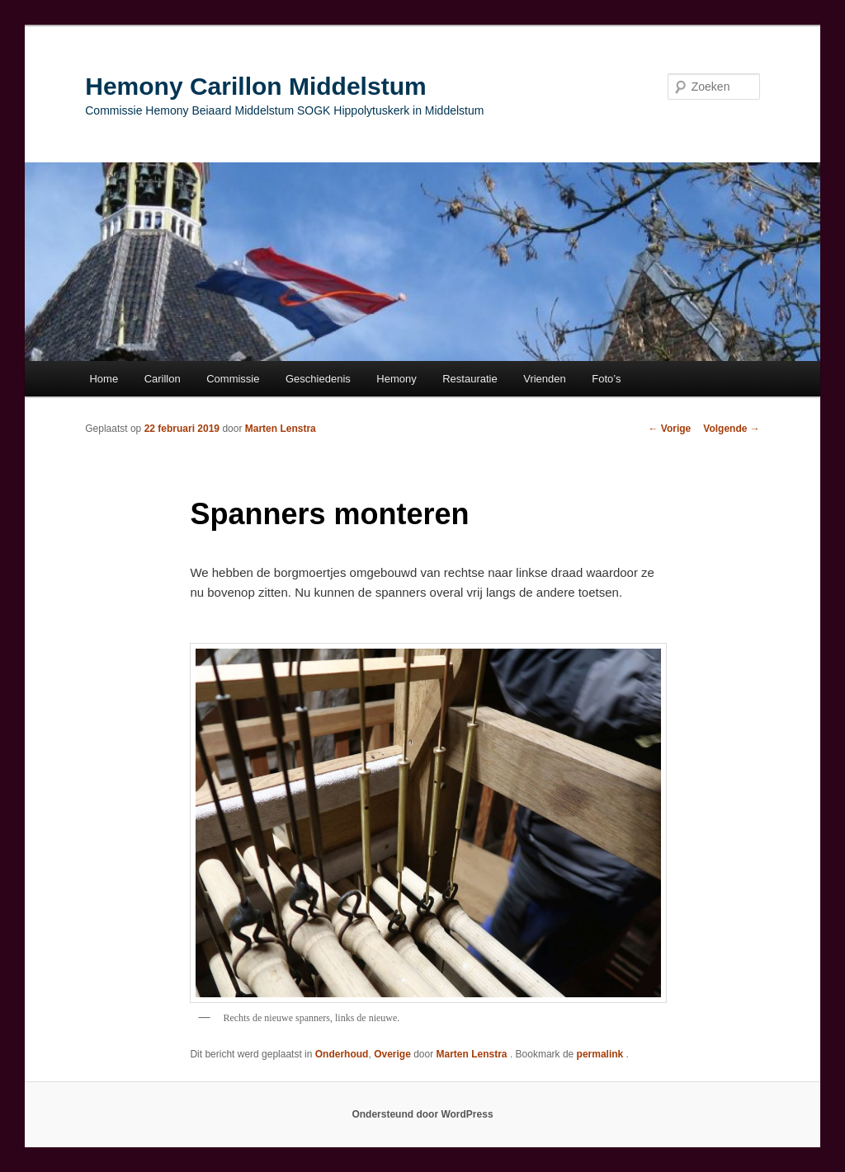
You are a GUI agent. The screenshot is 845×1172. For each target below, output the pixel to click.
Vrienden (544, 379)
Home (103, 379)
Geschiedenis (318, 379)
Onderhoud (342, 1054)
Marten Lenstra (280, 428)
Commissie (232, 379)
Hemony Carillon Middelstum (255, 86)
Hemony (396, 379)
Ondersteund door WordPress (422, 1114)
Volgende (731, 428)
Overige (392, 1054)
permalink (601, 1054)
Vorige (670, 428)
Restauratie (469, 379)
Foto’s (606, 379)
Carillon (162, 379)
